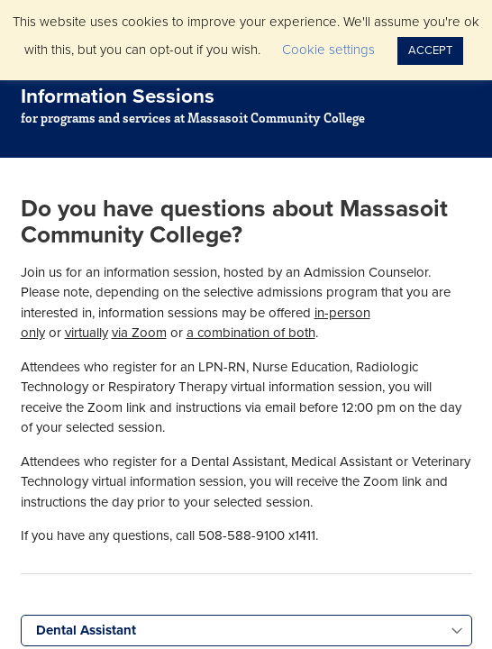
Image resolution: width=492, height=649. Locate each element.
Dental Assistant (86, 630)
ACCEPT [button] (430, 50)
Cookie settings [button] (328, 49)
